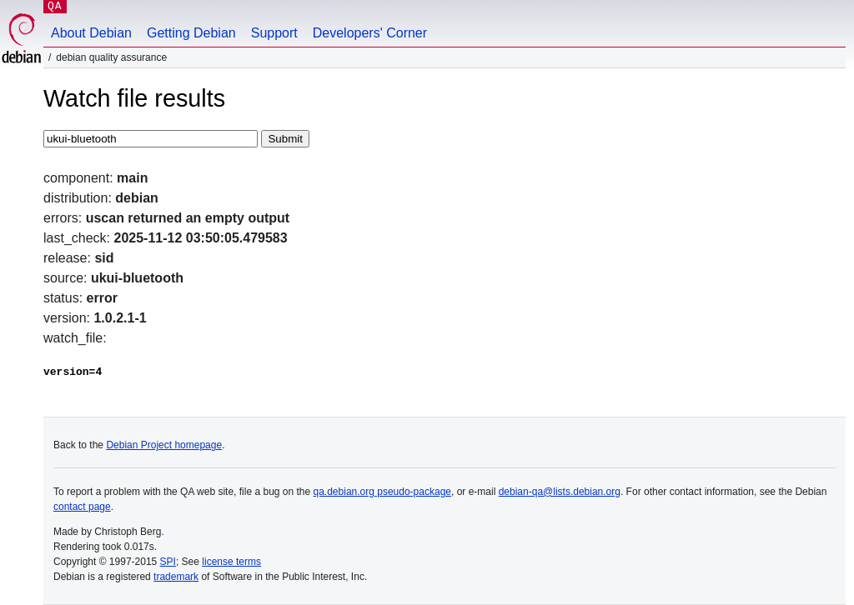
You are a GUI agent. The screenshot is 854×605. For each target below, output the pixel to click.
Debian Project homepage (164, 445)
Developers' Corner (370, 33)
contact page (82, 506)
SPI (168, 562)
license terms (231, 562)
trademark (175, 576)
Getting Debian (191, 33)
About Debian (91, 33)
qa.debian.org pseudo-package (382, 492)
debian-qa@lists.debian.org (559, 492)
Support (274, 33)
